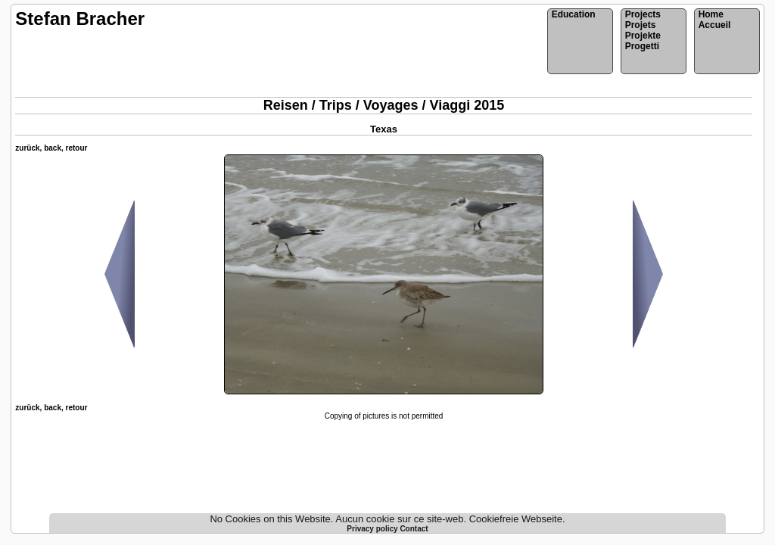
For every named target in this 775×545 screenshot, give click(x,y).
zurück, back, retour (51, 148)
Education (574, 14)
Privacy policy (373, 529)
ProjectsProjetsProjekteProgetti (643, 30)
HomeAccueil (715, 19)
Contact (414, 529)
